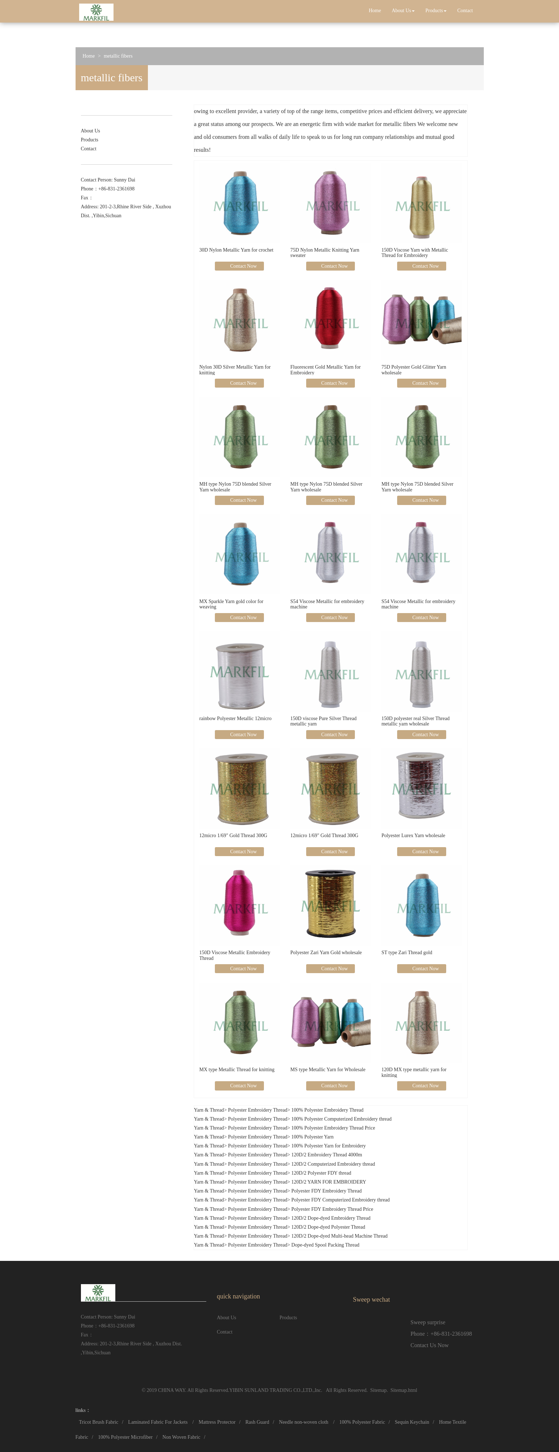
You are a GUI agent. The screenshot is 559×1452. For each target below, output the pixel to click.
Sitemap (378, 1390)
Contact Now (243, 266)
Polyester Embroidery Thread (257, 1110)
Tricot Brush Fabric (99, 1422)
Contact (465, 10)
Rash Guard (257, 1422)
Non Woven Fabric (181, 1437)
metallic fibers (118, 56)
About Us (403, 10)
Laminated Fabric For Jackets (158, 1422)
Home (375, 10)
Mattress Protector (217, 1422)
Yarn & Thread (209, 1110)
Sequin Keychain (412, 1422)
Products (436, 10)
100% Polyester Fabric (362, 1422)
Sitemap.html (403, 1390)
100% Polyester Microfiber (125, 1437)
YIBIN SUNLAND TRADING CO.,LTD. (271, 1390)
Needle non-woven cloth (304, 1422)
